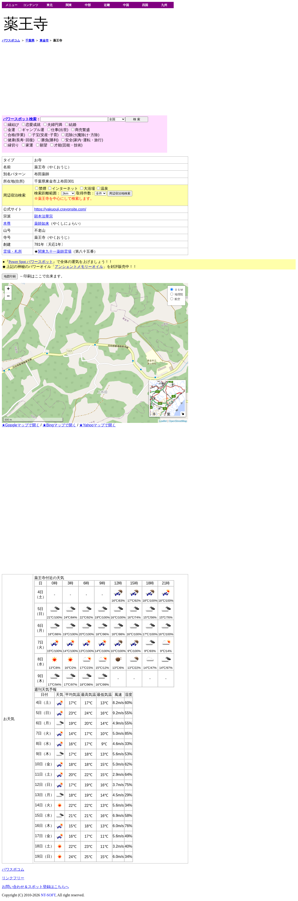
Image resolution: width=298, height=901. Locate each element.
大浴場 (89, 188)
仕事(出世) (57, 130)
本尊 (7, 223)
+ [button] (8, 289)
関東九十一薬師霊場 (54, 251)
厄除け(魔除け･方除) (80, 135)
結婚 (70, 125)
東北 (50, 5)
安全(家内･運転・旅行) (82, 140)
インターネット (65, 188)
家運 (27, 145)
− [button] (8, 296)
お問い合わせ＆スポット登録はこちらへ (35, 887)
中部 (88, 5)
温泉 (104, 188)
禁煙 (42, 188)
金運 (9, 130)
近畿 (107, 5)
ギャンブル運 (31, 130)
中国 (126, 5)
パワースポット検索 (20, 119)
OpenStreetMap (178, 421)
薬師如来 (41, 223)
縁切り (11, 145)
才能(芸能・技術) (66, 145)
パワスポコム (13, 869)
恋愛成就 (31, 125)
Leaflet (163, 421)
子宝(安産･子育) (43, 135)
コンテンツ (30, 5)
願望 (41, 145)
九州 (164, 5)
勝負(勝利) (48, 140)
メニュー (11, 5)
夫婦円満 (53, 125)
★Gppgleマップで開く (21, 425)
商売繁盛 (80, 130)
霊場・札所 (12, 251)
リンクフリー (13, 878)
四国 (145, 5)
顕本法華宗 (43, 216)
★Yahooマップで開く (97, 425)
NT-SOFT (48, 895)
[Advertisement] (141, 79)
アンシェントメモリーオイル (79, 267)
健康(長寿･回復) (19, 140)
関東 (69, 5)
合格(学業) (14, 135)
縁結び (11, 125)
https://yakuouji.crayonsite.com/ (60, 209)
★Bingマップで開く (59, 425)
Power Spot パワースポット (31, 262)
